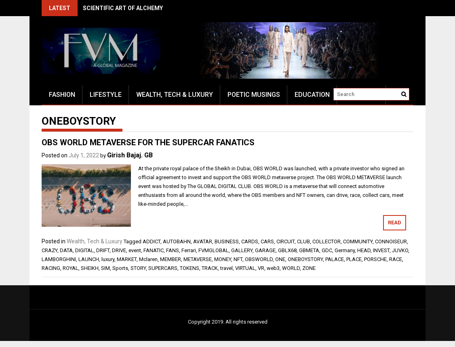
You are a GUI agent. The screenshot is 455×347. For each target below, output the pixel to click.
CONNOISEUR (391, 241)
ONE (280, 259)
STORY (138, 268)
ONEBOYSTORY (305, 259)
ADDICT (151, 241)
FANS (172, 250)
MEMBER (170, 259)
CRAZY (49, 250)
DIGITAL (84, 250)
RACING (51, 268)
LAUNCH (88, 259)
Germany (345, 250)
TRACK (210, 268)
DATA (66, 250)
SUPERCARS (162, 268)
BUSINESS (227, 241)
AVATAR (202, 241)
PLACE (354, 259)
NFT (238, 259)
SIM (105, 268)
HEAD (364, 250)
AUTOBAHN (177, 241)
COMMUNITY (358, 241)
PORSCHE (375, 259)
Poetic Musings (253, 94)
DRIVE (119, 250)
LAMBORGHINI (59, 259)
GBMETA (309, 250)
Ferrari (188, 250)
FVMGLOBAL (213, 250)
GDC (327, 250)
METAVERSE (197, 259)
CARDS (249, 241)
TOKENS (189, 268)
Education (312, 94)
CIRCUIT (285, 241)
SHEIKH (90, 268)
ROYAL (70, 268)
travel (226, 268)
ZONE (309, 268)
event (134, 250)
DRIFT (103, 250)
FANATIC (153, 250)
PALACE (334, 259)
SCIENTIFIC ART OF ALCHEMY (123, 8)
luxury (107, 259)
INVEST (381, 250)
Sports (120, 268)
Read (394, 222)
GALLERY (242, 250)
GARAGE (265, 250)
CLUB (303, 241)
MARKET (127, 259)
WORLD (291, 268)
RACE (395, 259)
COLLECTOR (326, 241)
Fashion (62, 94)
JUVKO (400, 250)
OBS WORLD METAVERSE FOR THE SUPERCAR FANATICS (148, 142)
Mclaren (148, 259)
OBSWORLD (259, 259)
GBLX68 (287, 250)
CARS (267, 241)
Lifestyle (106, 94)
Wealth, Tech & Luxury (174, 94)
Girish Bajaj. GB (130, 155)
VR (261, 268)
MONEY (222, 259)
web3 (273, 268)
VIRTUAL (245, 268)
